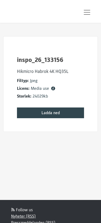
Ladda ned (50, 113)
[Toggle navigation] (87, 12)
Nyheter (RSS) (23, 216)
